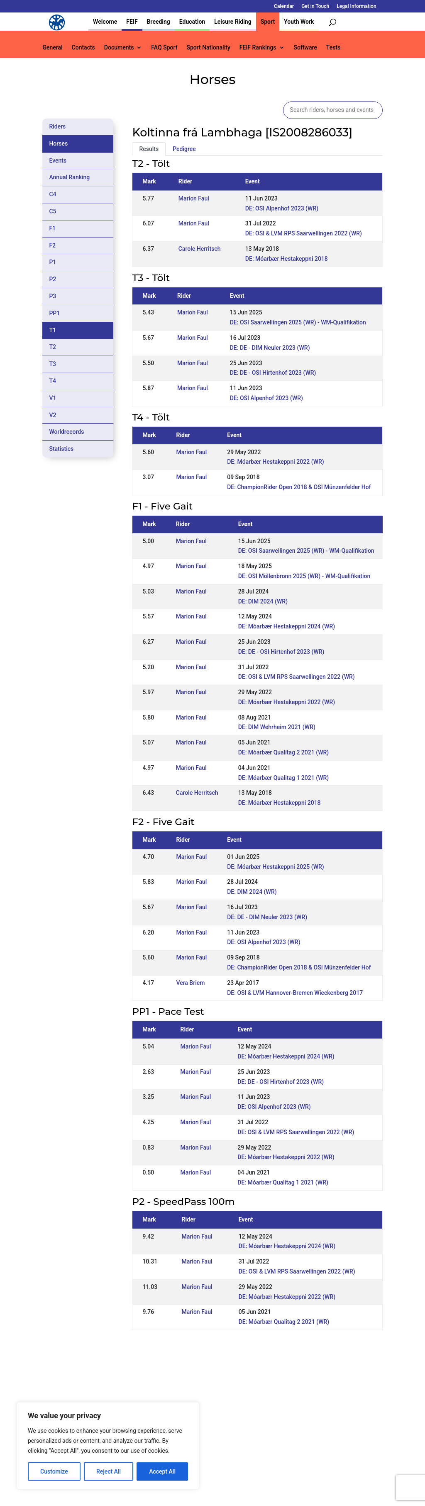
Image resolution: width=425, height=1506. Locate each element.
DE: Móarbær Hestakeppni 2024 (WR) (286, 626)
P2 (52, 279)
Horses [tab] (58, 143)
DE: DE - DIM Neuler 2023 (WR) (270, 347)
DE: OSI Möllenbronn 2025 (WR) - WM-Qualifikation (304, 576)
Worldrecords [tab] (66, 431)
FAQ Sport (164, 48)
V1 (52, 398)
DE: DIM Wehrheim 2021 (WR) (276, 727)
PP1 (54, 313)
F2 (52, 245)
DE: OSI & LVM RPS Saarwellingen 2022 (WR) (303, 233)
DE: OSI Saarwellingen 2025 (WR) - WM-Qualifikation (298, 322)
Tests (333, 48)
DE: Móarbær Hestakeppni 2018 (286, 258)
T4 (52, 381)
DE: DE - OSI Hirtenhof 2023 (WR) (273, 372)
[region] (108, 1445)
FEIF (131, 21)
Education (192, 21)
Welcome (105, 21)
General (52, 48)
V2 (52, 415)
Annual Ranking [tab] (69, 177)
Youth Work (299, 21)
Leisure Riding (233, 21)
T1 (52, 330)
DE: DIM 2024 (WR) (263, 601)
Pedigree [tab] (184, 149)
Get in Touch (315, 6)
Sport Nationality (208, 48)
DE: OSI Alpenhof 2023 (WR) (281, 208)
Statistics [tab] (61, 448)
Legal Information (356, 6)
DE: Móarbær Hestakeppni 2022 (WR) (275, 461)
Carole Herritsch (199, 248)
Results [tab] (149, 149)
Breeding (158, 21)
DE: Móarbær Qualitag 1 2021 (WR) (283, 777)
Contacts (83, 48)
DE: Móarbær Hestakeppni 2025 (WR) (275, 866)
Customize (54, 1471)
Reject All (108, 1471)
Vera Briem (190, 982)
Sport (268, 21)
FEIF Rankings (257, 48)
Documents (119, 48)
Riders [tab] (57, 126)
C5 (52, 211)
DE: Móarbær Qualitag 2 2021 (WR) (283, 752)
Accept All (162, 1471)
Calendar (284, 6)
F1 (52, 228)
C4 (52, 194)
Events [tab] (57, 160)
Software (305, 48)
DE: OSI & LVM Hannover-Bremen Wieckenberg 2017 (295, 992)
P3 (52, 296)
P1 (52, 262)
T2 (52, 347)
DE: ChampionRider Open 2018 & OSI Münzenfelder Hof (299, 487)
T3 (52, 364)
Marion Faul (193, 198)
